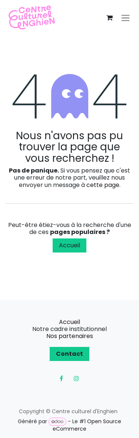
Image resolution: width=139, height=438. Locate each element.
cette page (102, 185)
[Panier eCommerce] (109, 18)
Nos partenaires (69, 336)
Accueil (69, 245)
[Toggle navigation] (125, 18)
